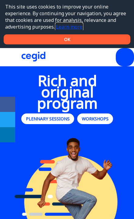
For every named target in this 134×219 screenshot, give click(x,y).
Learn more (69, 26)
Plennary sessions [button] (48, 119)
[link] (7, 104)
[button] (9, 57)
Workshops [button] (95, 119)
